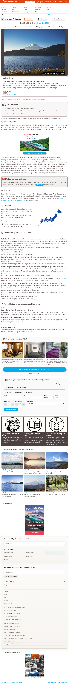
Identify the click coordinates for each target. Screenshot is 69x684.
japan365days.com (12, 94)
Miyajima (38, 7)
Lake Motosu (8, 556)
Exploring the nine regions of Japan (14, 607)
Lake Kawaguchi (20, 127)
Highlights (39, 2)
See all (37, 12)
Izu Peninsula (21, 200)
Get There (29, 27)
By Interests (42, 19)
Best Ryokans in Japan (12, 623)
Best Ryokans (57, 2)
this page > (39, 184)
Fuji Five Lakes (36, 15)
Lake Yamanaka (9, 127)
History (18, 27)
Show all (7, 576)
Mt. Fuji (26, 12)
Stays (50, 27)
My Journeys (16, 15)
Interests (48, 2)
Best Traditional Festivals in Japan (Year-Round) (18, 638)
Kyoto (25, 7)
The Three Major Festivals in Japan (14, 635)
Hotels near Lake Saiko (54, 15)
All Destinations (8, 15)
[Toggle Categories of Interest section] (64, 644)
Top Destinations (9, 581)
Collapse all (14, 576)
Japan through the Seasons (12, 613)
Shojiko (28, 127)
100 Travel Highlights (10, 616)
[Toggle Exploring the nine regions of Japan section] (64, 607)
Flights (62, 27)
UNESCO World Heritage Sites (13, 626)
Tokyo (14, 7)
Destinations (29, 2)
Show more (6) (8, 604)
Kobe (25, 9)
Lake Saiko (44, 15)
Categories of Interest (10, 644)
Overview (4, 7)
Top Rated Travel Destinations (13, 619)
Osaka (49, 7)
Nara (13, 9)
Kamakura (4, 12)
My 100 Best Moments (34, 677)
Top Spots (40, 27)
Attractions (28, 19)
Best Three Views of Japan (12, 632)
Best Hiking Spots (9, 629)
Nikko (48, 9)
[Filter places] (34, 544)
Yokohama (4, 9)
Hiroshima (15, 12)
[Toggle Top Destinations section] (64, 581)
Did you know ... (9, 641)
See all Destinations (10, 610)
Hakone (62, 198)
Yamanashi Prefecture (26, 15)
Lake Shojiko (28, 556)
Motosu (36, 127)
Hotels (66, 2)
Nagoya (37, 9)
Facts (7, 27)
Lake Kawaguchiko (17, 322)
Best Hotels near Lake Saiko (37, 99)
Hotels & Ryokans (58, 19)
